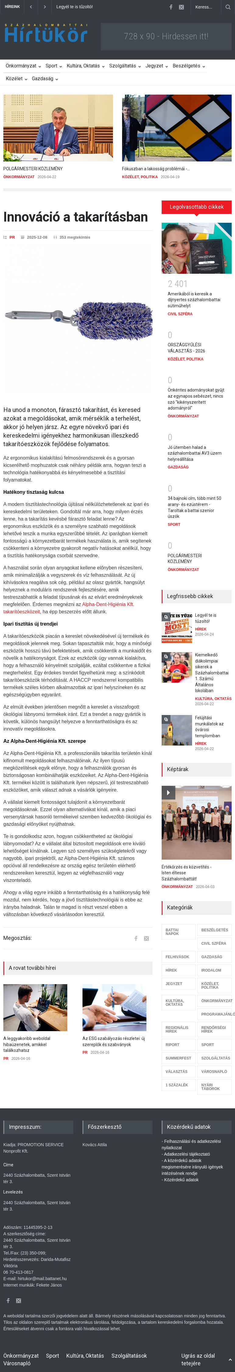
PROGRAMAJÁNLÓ (216, 1010)
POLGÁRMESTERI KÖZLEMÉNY (33, 168)
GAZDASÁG (178, 463)
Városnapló (16, 1359)
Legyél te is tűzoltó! (74, 6)
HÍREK (200, 625)
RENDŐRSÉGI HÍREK (213, 1025)
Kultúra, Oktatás (83, 66)
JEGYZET (174, 979)
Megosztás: (17, 938)
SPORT (174, 520)
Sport (51, 66)
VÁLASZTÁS (177, 1067)
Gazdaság (42, 78)
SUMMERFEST (178, 1054)
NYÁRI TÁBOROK (210, 1083)
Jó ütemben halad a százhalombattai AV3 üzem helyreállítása (195, 449)
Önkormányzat (21, 66)
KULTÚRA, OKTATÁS (213, 694)
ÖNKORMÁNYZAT (18, 177)
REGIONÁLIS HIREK (177, 1025)
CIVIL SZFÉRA (180, 310)
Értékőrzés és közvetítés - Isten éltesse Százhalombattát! (187, 868)
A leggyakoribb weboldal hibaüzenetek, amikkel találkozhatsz (26, 1044)
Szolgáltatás (122, 66)
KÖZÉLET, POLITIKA (140, 177)
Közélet (14, 78)
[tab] (197, 207)
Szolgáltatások (129, 1351)
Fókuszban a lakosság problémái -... (156, 168)
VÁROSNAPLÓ (214, 1067)
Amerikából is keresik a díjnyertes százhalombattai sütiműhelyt (194, 295)
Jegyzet (154, 66)
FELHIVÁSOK (177, 953)
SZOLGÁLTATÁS (215, 1054)
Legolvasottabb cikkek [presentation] (197, 207)
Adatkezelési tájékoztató (187, 1149)
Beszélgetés (186, 66)
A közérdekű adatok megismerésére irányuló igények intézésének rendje (192, 1163)
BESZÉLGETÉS (214, 926)
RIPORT (172, 1040)
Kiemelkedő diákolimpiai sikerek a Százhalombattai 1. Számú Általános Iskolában (212, 668)
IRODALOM (211, 966)
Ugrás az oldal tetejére (198, 1355)
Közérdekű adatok (181, 1175)
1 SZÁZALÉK (177, 1081)
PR (12, 237)
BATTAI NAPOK (172, 928)
